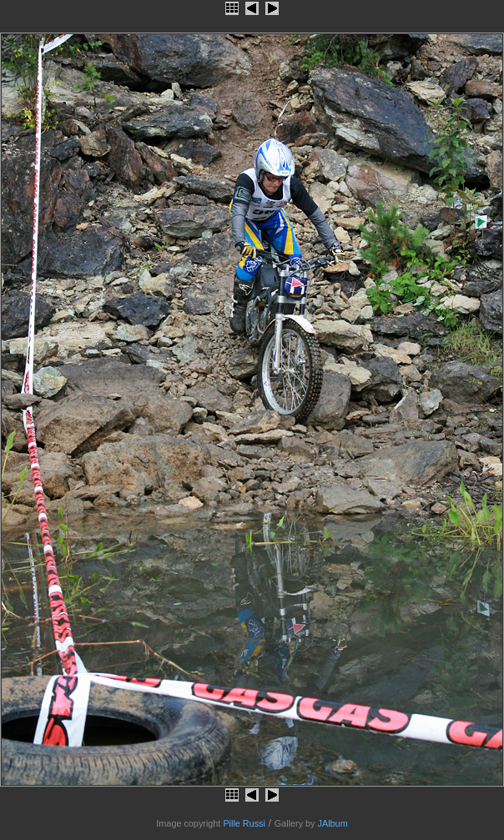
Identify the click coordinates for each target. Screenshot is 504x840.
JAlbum (333, 823)
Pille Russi (244, 823)
